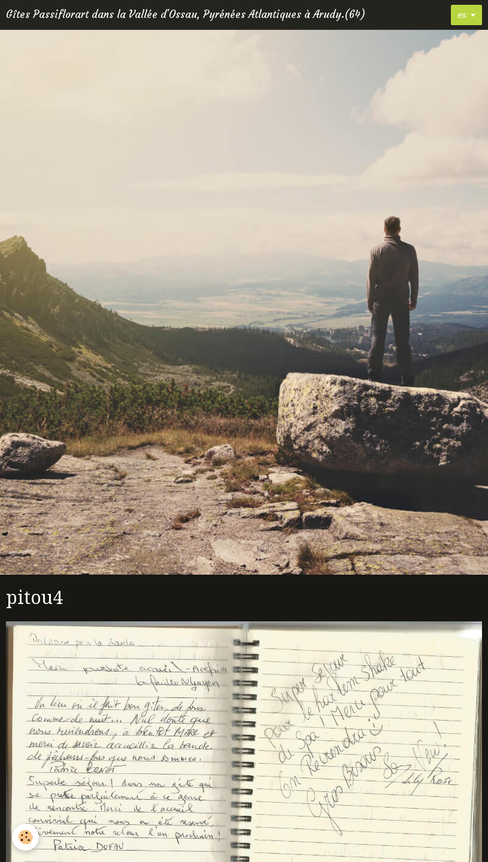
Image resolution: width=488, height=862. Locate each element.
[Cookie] (25, 837)
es (461, 15)
